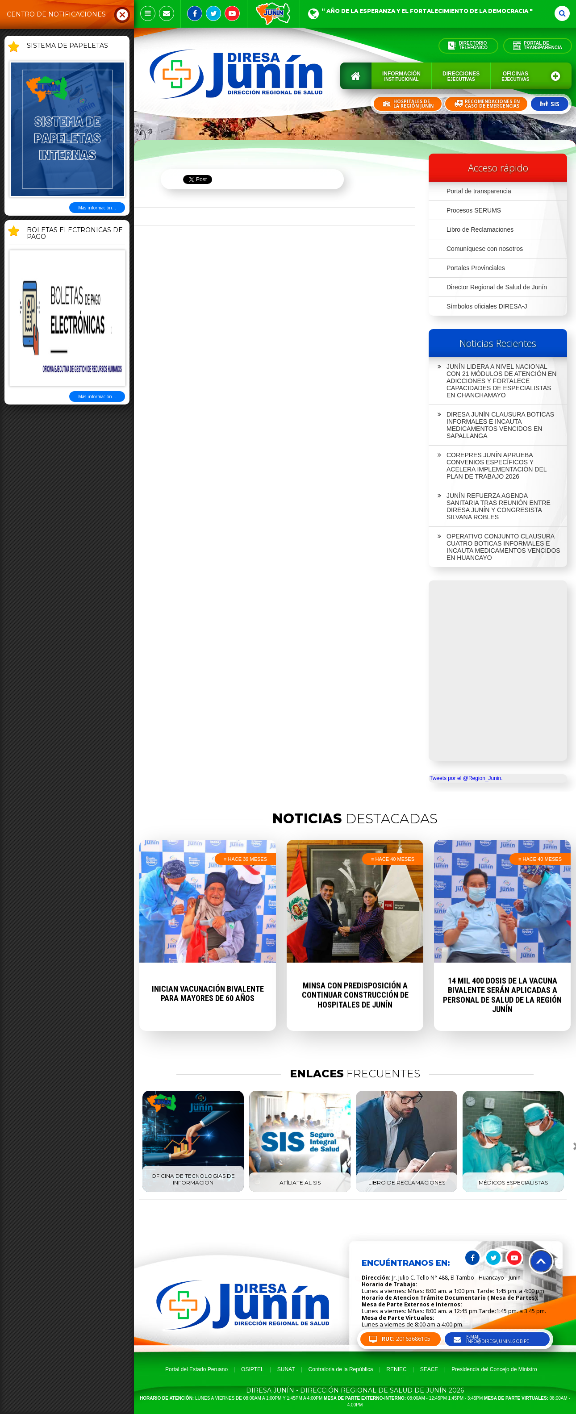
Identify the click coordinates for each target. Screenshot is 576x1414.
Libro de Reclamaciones (480, 229)
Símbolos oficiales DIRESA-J (487, 306)
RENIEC (396, 1369)
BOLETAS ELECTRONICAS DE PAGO (75, 234)
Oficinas (515, 76)
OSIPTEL (252, 1369)
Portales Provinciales (476, 267)
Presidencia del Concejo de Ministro (494, 1369)
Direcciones (461, 76)
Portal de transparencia (479, 191)
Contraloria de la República (341, 1369)
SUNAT (286, 1369)
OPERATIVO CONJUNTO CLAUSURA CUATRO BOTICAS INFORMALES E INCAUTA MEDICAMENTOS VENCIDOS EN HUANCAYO (499, 547)
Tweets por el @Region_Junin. (466, 778)
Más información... (97, 207)
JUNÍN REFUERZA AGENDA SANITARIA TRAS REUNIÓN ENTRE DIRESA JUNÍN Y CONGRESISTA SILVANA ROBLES (494, 506)
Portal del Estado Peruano (196, 1369)
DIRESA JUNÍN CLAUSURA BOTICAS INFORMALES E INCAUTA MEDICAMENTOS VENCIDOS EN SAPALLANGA (496, 425)
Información (401, 76)
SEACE (429, 1369)
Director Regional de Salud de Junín (497, 287)
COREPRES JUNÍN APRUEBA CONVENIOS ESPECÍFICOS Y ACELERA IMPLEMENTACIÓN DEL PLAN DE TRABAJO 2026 (492, 465)
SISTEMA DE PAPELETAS (67, 46)
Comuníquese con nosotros (485, 248)
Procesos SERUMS (474, 210)
